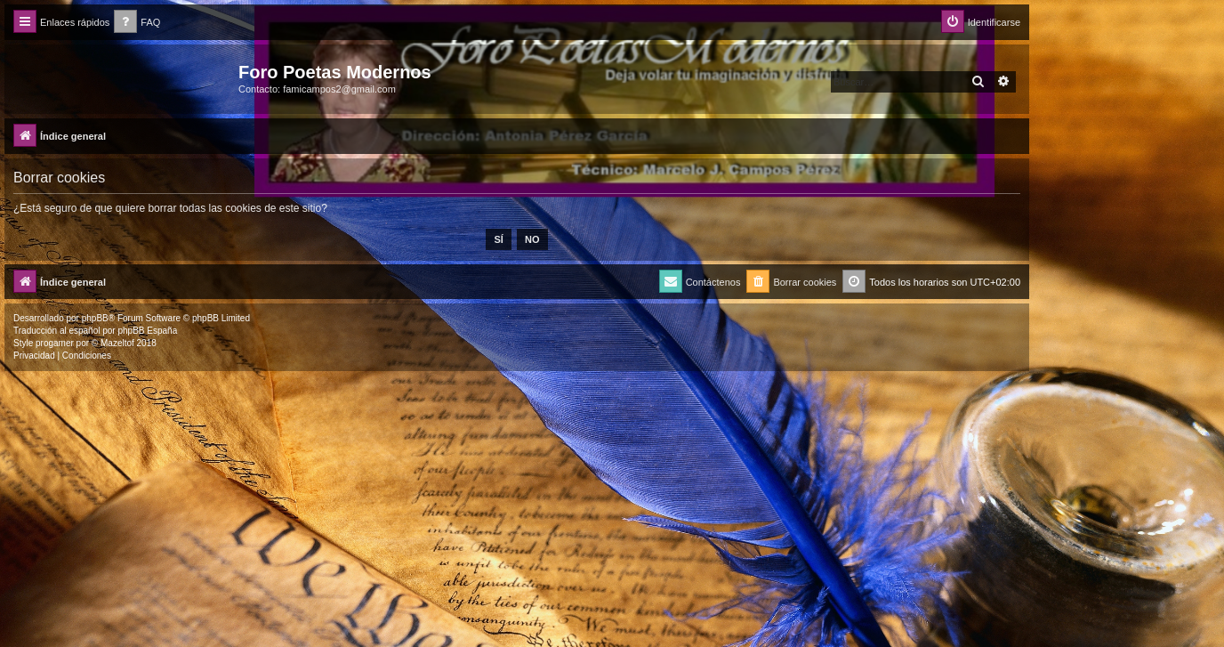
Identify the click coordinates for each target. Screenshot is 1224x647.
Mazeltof (117, 343)
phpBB (95, 318)
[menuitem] (137, 23)
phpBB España (147, 331)
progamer (55, 343)
